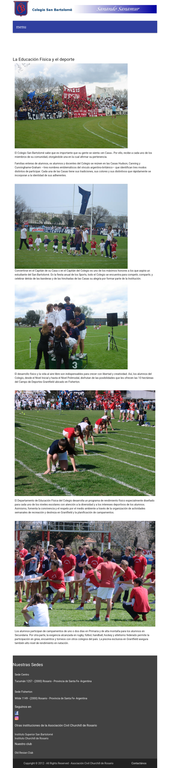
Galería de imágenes (28, 50)
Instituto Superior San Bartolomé (34, 734)
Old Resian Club (24, 752)
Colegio (123, 38)
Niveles (138, 38)
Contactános (138, 763)
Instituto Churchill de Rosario (31, 738)
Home (19, 38)
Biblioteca (108, 38)
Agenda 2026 (58, 38)
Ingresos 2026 (36, 38)
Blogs (93, 38)
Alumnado (78, 38)
